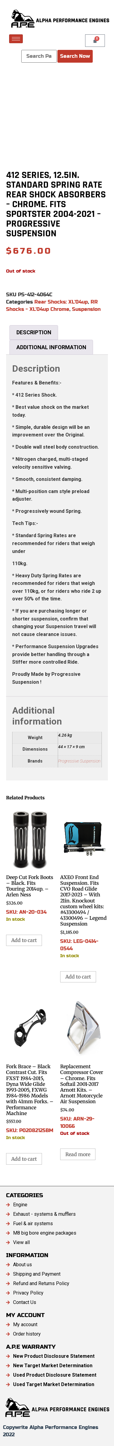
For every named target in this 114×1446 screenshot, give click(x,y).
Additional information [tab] (51, 347)
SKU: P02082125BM (30, 1068)
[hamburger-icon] (16, 38)
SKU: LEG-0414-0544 (84, 882)
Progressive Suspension (79, 761)
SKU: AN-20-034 (30, 864)
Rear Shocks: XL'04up (61, 302)
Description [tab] (33, 332)
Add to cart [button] (24, 940)
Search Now (75, 56)
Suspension (86, 309)
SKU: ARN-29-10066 (84, 1066)
